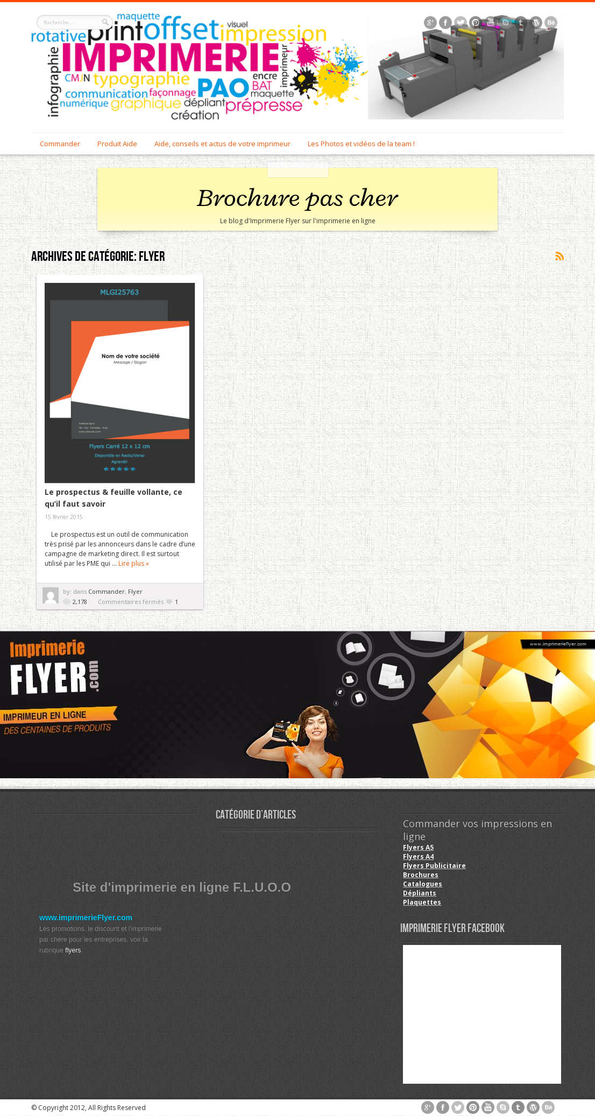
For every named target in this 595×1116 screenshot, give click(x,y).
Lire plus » (133, 563)
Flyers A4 (418, 856)
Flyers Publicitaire (434, 865)
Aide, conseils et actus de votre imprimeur (222, 143)
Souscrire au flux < (559, 256)
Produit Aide (117, 143)
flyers (73, 950)
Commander (60, 143)
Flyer (135, 591)
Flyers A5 (418, 847)
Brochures (420, 874)
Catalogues (422, 883)
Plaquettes (422, 902)
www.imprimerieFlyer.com (85, 917)
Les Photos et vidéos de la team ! (361, 143)
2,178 (80, 602)
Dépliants (419, 893)
